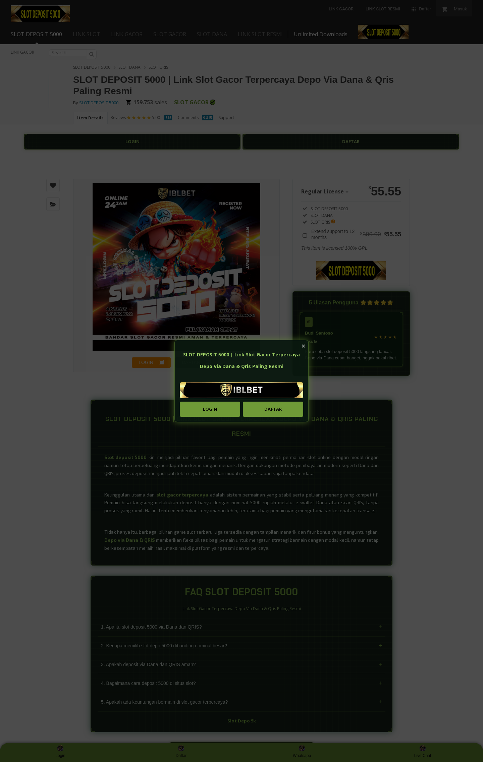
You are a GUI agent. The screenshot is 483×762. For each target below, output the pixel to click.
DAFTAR (273, 409)
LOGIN (210, 409)
